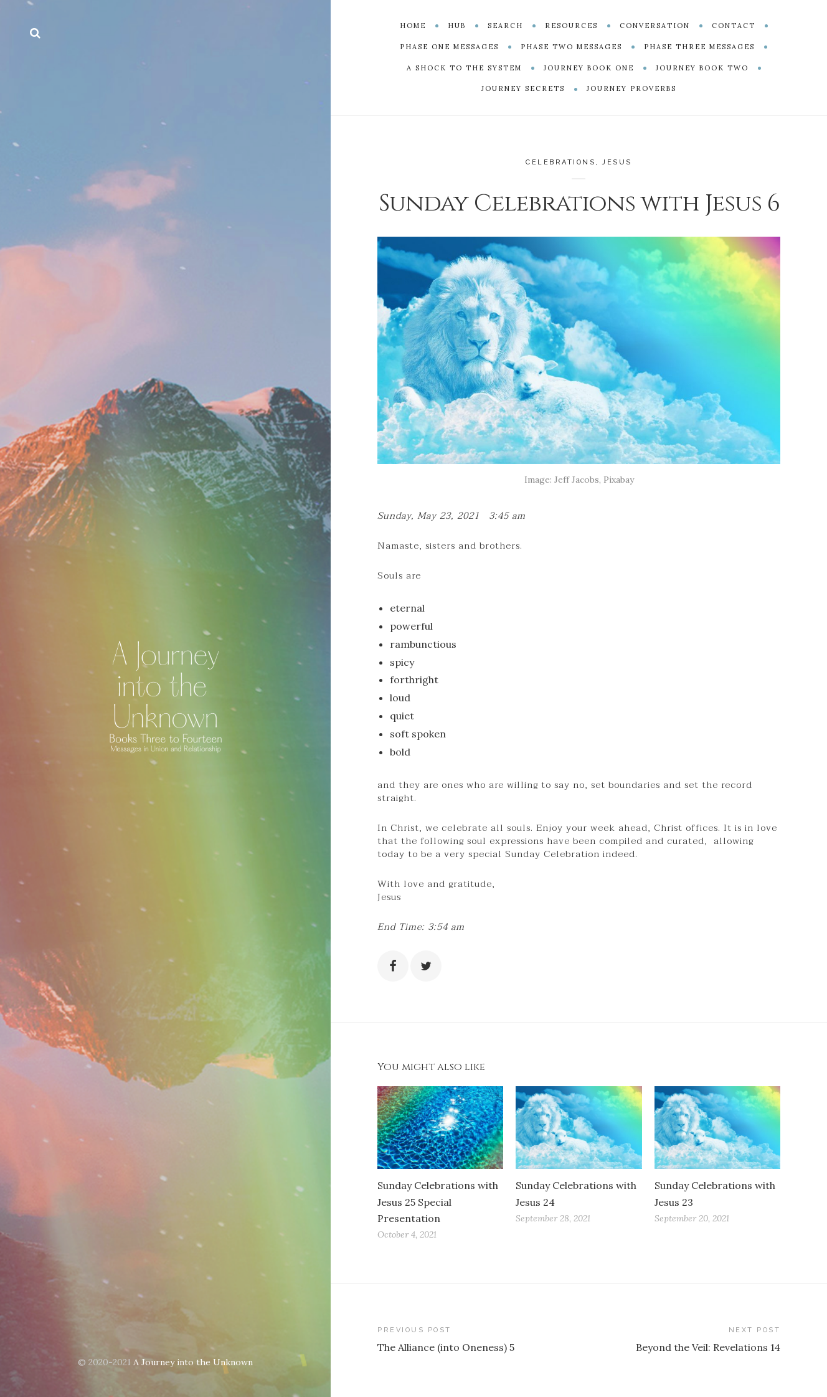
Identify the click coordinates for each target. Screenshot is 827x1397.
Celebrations (560, 162)
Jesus (617, 162)
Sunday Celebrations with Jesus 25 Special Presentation (437, 1201)
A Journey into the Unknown (193, 1362)
